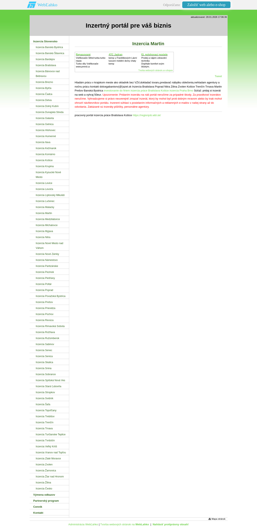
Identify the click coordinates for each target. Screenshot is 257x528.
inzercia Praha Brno (181, 90)
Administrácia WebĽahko (83, 524)
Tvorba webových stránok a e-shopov (155, 70)
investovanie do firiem (117, 90)
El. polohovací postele (154, 54)
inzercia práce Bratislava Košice (150, 90)
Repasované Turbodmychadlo (86, 56)
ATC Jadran (115, 54)
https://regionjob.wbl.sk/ (147, 115)
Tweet (218, 76)
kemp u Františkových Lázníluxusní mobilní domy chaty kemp (123, 61)
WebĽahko (47, 4)
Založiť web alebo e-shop (206, 5)
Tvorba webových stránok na (124, 524)
